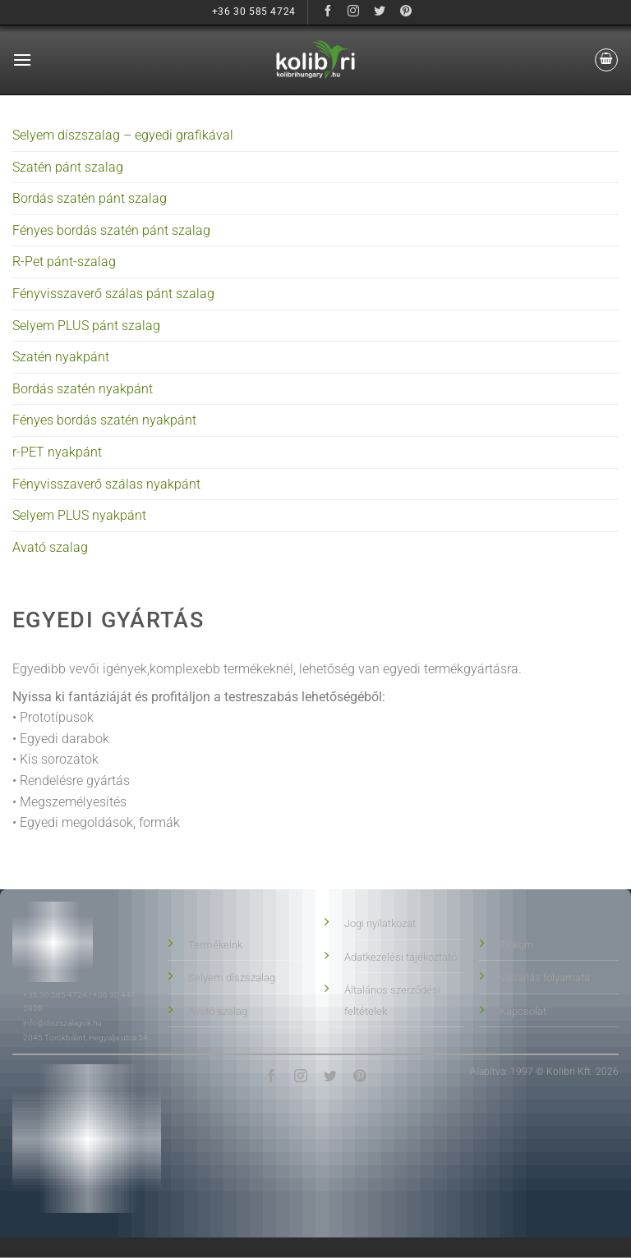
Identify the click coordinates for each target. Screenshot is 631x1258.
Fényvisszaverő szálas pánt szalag (113, 293)
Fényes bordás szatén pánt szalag (111, 230)
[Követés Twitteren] (380, 12)
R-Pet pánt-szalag (64, 261)
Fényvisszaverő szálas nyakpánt (106, 484)
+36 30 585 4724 (55, 994)
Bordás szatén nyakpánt (82, 389)
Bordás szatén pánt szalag (89, 198)
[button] (22, 59)
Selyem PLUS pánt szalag (86, 325)
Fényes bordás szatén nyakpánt (104, 420)
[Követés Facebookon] (327, 12)
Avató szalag (50, 547)
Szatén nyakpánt (60, 357)
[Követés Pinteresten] (406, 12)
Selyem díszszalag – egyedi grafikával (122, 135)
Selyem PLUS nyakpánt (79, 515)
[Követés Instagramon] (354, 12)
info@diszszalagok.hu (62, 1022)
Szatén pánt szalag (67, 167)
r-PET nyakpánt (57, 452)
